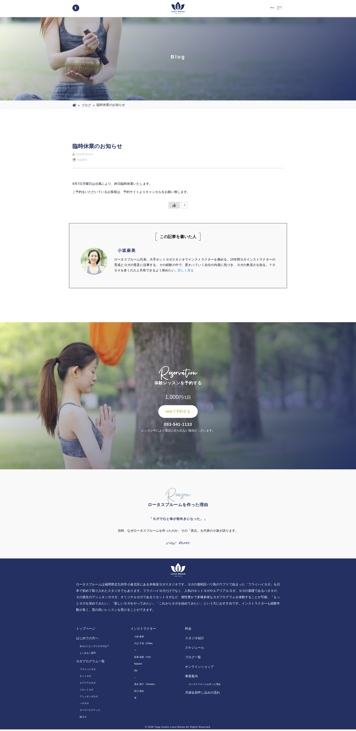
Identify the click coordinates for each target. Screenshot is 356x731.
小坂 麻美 (139, 638)
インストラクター (143, 630)
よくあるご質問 (88, 654)
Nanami (138, 665)
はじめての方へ (87, 639)
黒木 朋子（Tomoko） (145, 686)
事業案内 (191, 678)
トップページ (85, 630)
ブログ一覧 (193, 658)
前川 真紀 (139, 692)
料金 (188, 630)
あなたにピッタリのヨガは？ (94, 647)
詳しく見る (186, 270)
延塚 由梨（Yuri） (143, 658)
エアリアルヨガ (88, 684)
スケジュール (194, 649)
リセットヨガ (86, 691)
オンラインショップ (199, 668)
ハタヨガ (84, 705)
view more (178, 543)
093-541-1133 (178, 424)
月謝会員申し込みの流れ (202, 694)
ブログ (86, 105)
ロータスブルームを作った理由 (204, 686)
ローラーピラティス (90, 711)
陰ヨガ (83, 718)
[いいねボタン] (174, 205)
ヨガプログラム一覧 (90, 663)
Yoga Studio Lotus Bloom (170, 728)
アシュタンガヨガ (89, 698)
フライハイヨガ (88, 671)
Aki (135, 672)
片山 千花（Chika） (144, 645)
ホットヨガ (85, 677)
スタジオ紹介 (194, 639)
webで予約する (178, 411)
